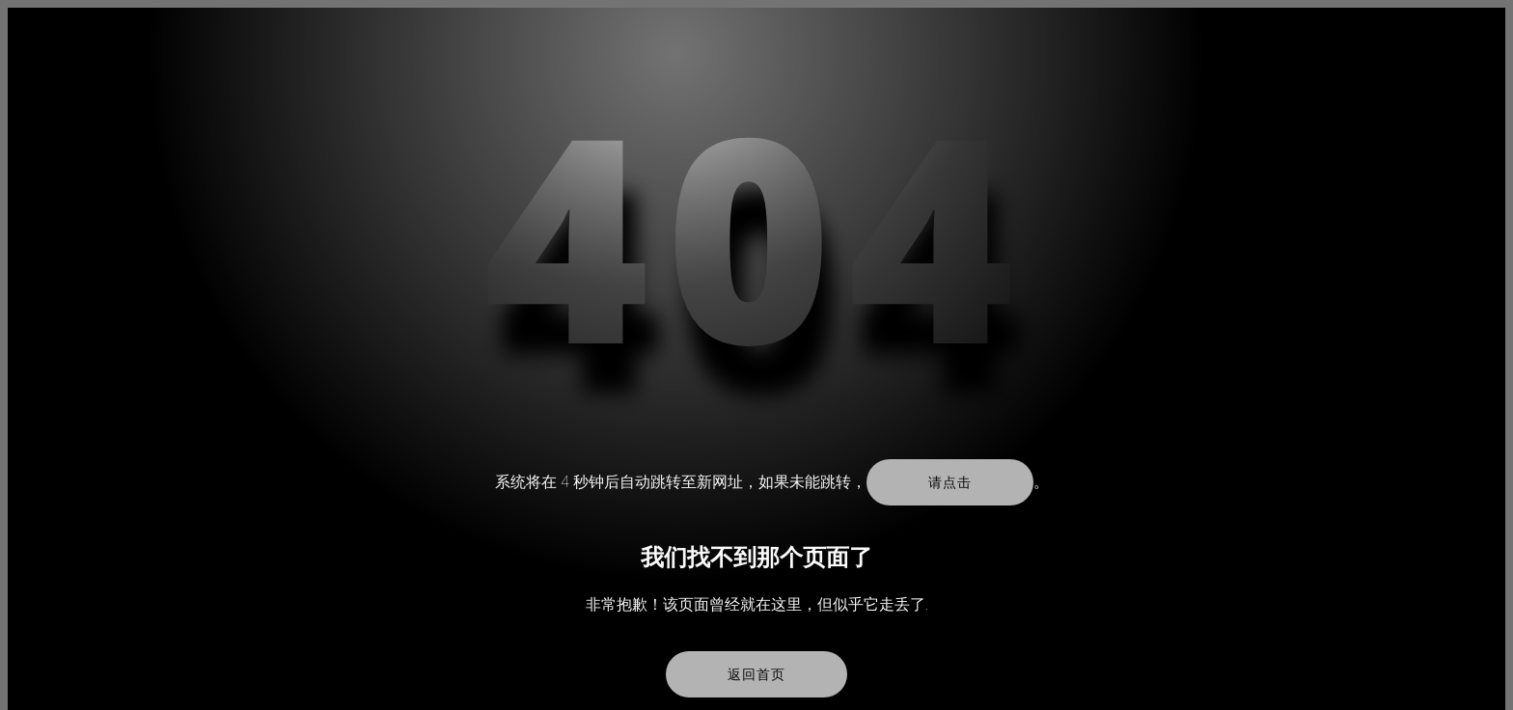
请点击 (949, 482)
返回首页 (756, 674)
